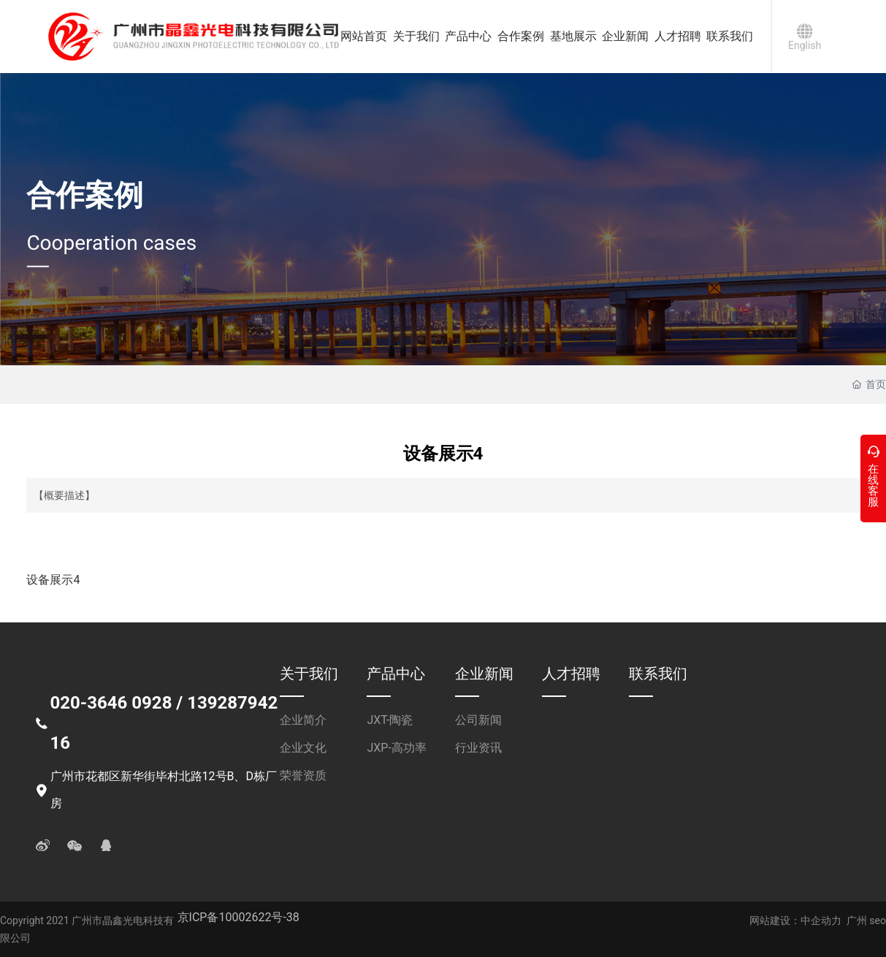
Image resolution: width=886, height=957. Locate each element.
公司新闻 (478, 720)
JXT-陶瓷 (390, 720)
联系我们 (658, 673)
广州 (857, 920)
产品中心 (396, 673)
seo (876, 920)
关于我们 (309, 673)
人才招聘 (571, 673)
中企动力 (821, 920)
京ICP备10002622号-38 (238, 917)
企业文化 (303, 748)
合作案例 (84, 195)
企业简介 (303, 720)
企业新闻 (484, 673)
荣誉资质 (303, 775)
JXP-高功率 (396, 748)
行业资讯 (478, 748)
